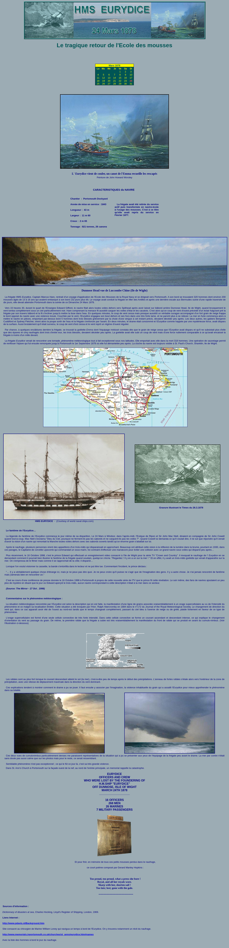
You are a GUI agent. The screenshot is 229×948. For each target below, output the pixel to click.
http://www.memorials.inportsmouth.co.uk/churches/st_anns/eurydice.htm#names (48, 934)
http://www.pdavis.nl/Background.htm (23, 923)
